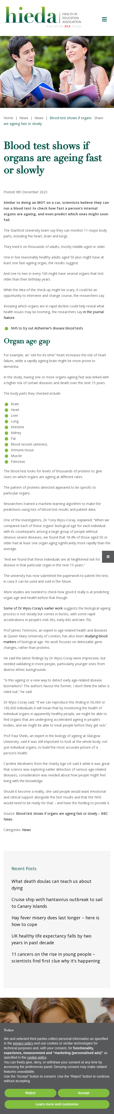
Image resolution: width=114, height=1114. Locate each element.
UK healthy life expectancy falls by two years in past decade (51, 939)
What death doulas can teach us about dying (51, 884)
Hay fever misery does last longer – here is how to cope (55, 921)
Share (98, 118)
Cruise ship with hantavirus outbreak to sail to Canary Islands (57, 903)
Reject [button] (30, 1093)
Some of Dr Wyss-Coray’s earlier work (33, 608)
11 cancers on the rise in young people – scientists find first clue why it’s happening (56, 957)
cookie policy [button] (36, 1057)
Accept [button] (83, 1093)
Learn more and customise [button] (57, 1104)
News (26, 829)
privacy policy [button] (23, 1043)
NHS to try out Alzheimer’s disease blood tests (47, 328)
